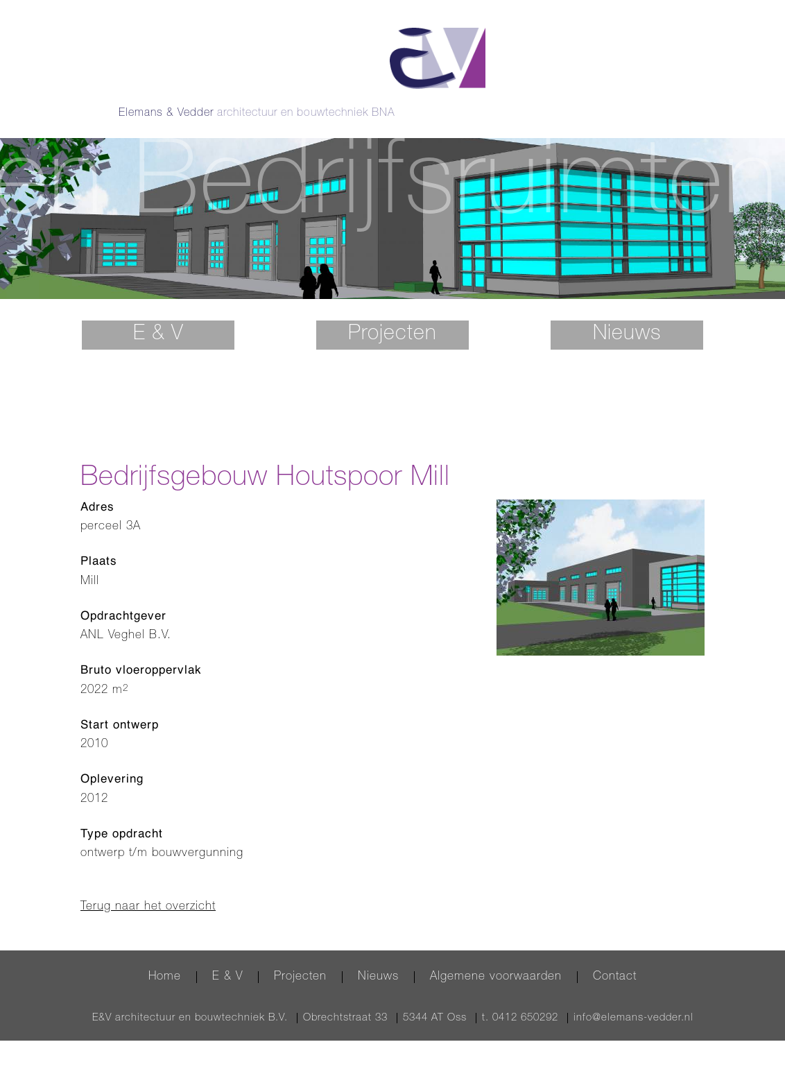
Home (164, 957)
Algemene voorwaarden (496, 957)
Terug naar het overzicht (148, 886)
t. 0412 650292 (520, 998)
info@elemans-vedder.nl (633, 998)
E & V (158, 314)
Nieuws (627, 314)
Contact (615, 957)
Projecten (392, 314)
